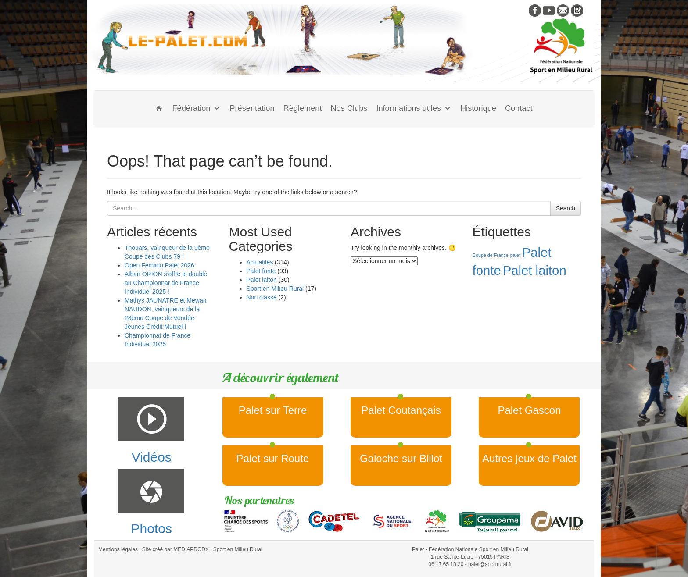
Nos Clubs (348, 108)
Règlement (302, 108)
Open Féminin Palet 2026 (159, 265)
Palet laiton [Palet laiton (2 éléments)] (534, 270)
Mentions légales (118, 549)
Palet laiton (262, 279)
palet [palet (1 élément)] (515, 255)
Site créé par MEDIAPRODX (175, 549)
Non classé (262, 297)
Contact (519, 108)
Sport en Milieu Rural (275, 288)
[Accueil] (159, 108)
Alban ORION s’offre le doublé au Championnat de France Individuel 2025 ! (166, 283)
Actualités (260, 262)
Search (565, 208)
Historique (478, 108)
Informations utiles (414, 108)
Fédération (196, 108)
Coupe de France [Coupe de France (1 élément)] (491, 255)
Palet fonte (261, 270)
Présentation (251, 108)
